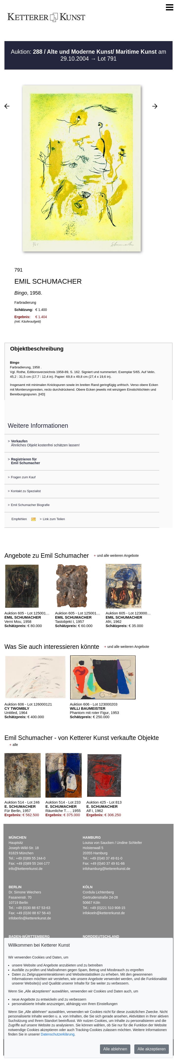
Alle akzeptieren (152, 1049)
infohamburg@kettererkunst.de (106, 869)
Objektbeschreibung (36, 349)
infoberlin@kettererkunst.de (30, 918)
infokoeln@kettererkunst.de (104, 913)
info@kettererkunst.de (25, 869)
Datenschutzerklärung (57, 1034)
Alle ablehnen (115, 1049)
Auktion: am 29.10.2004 (88, 55)
